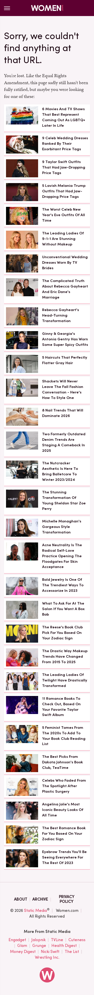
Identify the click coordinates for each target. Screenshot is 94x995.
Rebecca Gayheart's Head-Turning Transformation (60, 315)
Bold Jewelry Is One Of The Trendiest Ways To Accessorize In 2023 (62, 585)
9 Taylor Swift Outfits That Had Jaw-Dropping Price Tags (63, 167)
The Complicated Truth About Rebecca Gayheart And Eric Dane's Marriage (65, 288)
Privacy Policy (66, 899)
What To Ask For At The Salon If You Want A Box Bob (63, 609)
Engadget (17, 940)
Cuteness (76, 940)
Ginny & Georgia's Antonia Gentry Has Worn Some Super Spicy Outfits (65, 339)
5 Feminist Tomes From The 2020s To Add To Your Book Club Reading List (63, 735)
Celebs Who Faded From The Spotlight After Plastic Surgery (64, 786)
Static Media (35, 910)
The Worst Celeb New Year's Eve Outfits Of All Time (63, 215)
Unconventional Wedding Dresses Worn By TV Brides (65, 262)
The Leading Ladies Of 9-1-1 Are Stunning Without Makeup (63, 238)
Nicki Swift (50, 952)
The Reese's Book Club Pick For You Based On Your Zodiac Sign (62, 632)
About (20, 899)
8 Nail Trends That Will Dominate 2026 (62, 413)
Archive (40, 899)
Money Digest (23, 952)
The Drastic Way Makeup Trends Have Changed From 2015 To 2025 (64, 656)
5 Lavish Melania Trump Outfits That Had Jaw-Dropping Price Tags (63, 191)
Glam (22, 946)
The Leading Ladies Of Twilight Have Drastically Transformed (64, 680)
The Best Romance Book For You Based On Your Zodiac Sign (64, 833)
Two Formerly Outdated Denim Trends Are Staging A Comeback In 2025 (63, 442)
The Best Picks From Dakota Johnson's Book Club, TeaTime (62, 762)
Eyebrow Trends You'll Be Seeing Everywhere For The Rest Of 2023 (64, 857)
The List (72, 952)
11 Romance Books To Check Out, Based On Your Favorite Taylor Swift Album (61, 706)
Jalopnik (38, 940)
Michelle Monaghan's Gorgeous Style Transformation (61, 526)
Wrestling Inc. (47, 957)
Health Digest (64, 946)
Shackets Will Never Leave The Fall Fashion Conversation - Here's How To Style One (62, 389)
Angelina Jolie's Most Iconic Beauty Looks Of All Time (62, 809)
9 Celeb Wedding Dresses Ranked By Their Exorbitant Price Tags (65, 143)
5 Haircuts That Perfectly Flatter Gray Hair (64, 360)
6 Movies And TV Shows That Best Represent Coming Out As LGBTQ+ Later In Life (63, 117)
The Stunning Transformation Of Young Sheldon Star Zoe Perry (64, 500)
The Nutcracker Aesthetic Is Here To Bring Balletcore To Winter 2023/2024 (60, 471)
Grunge (39, 946)
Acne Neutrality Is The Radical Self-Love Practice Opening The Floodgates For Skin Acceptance (62, 556)
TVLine (57, 940)
